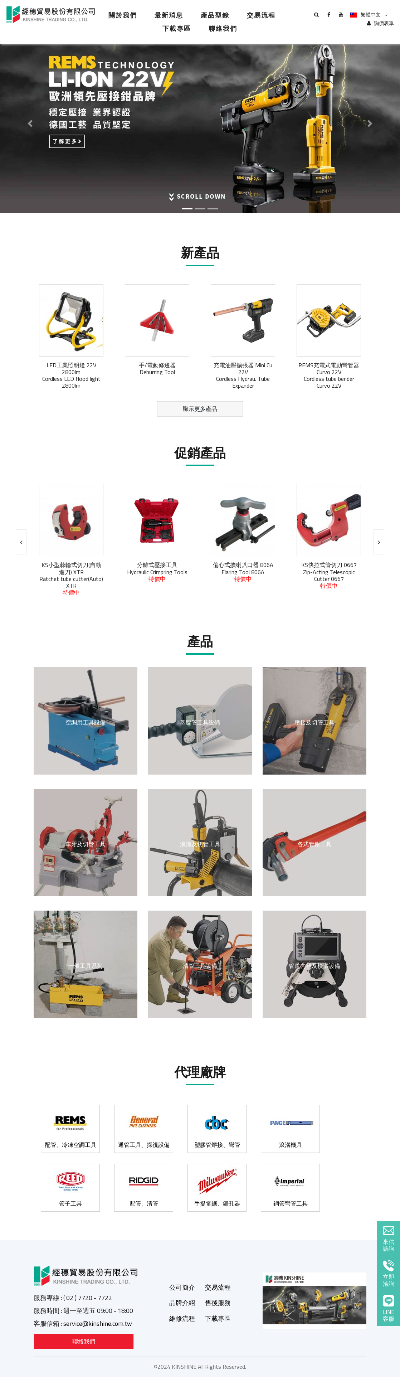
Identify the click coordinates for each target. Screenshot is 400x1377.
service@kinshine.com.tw (97, 1323)
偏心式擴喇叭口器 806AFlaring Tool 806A (243, 571)
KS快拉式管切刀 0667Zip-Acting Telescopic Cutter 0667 (329, 575)
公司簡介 (182, 1287)
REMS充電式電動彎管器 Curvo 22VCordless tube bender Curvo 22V (328, 375)
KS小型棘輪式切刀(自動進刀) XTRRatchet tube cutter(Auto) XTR (71, 578)
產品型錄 (215, 15)
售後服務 (218, 1303)
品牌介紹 (182, 1303)
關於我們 (122, 15)
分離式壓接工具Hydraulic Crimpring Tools (157, 571)
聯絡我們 (223, 28)
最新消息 (169, 15)
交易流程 (261, 15)
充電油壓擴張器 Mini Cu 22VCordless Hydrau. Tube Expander (243, 375)
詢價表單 (380, 23)
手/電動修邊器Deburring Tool (157, 368)
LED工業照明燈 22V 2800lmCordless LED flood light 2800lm (71, 375)
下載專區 (176, 28)
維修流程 (182, 1318)
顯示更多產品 (200, 408)
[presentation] (21, 541)
